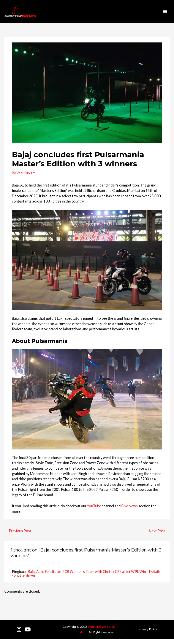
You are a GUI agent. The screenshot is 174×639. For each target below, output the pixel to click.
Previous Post (18, 531)
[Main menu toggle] (165, 11)
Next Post (159, 531)
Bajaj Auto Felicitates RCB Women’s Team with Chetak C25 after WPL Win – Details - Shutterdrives (86, 573)
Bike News (129, 506)
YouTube (94, 506)
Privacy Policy (148, 629)
